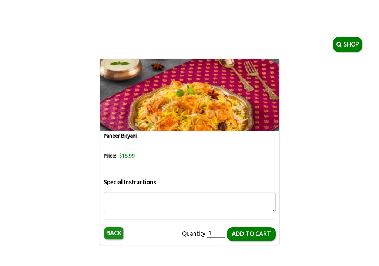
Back (113, 233)
